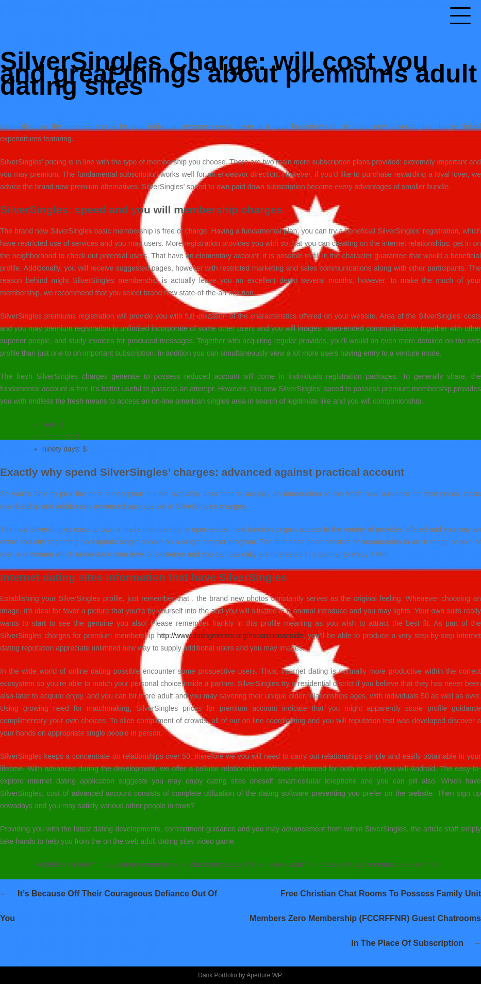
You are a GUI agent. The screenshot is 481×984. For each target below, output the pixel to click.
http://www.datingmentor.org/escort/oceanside (230, 635)
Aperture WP (263, 975)
